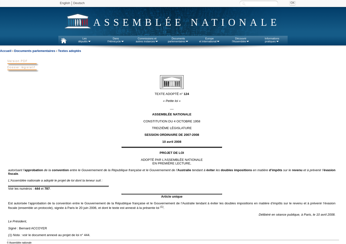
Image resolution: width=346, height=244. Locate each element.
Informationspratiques (272, 40)
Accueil (5, 51)
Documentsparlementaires (178, 40)
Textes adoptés (69, 51)
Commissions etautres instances (147, 40)
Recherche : (244, 3)
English (65, 3)
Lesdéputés (84, 40)
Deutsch (79, 3)
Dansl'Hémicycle (115, 40)
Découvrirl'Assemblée (241, 40)
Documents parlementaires (34, 51)
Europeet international (209, 40)
